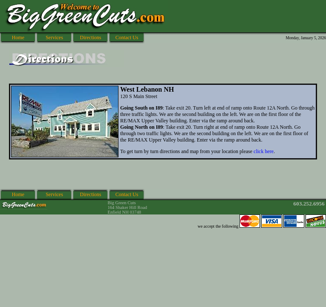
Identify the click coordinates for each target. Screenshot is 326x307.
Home (18, 38)
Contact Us (126, 38)
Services (54, 38)
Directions (90, 38)
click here (264, 151)
